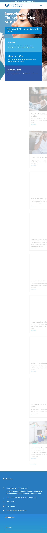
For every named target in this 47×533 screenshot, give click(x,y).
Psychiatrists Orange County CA (13, 490)
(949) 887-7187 (11, 373)
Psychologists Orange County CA (13, 492)
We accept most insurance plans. (15, 451)
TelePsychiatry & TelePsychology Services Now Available (23, 30)
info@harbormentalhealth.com (17, 381)
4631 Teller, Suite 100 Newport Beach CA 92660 (21, 368)
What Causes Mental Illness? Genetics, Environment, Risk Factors (21, 514)
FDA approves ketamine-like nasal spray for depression (18, 520)
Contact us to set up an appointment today (17, 473)
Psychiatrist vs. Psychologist (12, 517)
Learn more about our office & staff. (16, 462)
